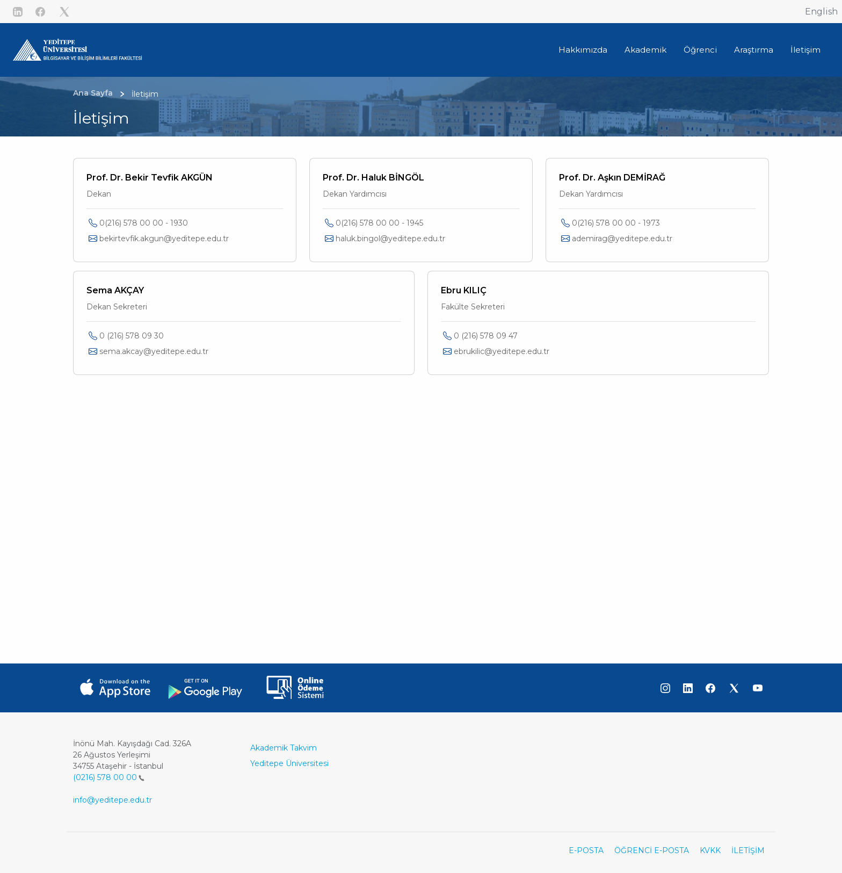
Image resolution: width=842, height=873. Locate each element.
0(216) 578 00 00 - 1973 (616, 223)
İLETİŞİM (748, 850)
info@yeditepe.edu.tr (112, 800)
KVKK (710, 850)
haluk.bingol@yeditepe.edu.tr (390, 238)
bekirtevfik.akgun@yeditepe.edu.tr (164, 238)
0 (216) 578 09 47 (486, 336)
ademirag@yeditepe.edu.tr (622, 238)
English (821, 11)
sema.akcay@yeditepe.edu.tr (153, 351)
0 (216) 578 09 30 (131, 336)
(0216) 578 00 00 (108, 777)
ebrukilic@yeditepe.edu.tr (501, 351)
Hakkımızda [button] (582, 50)
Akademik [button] (645, 50)
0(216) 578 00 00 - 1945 (379, 223)
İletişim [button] (805, 50)
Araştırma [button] (753, 50)
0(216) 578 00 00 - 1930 (143, 223)
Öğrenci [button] (700, 50)
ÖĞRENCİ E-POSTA (651, 850)
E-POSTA (586, 850)
